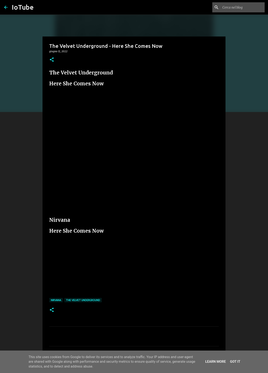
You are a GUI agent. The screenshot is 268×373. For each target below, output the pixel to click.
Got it (235, 362)
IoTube (23, 7)
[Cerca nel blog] (243, 7)
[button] (51, 60)
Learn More (215, 362)
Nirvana (56, 300)
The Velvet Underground (83, 300)
